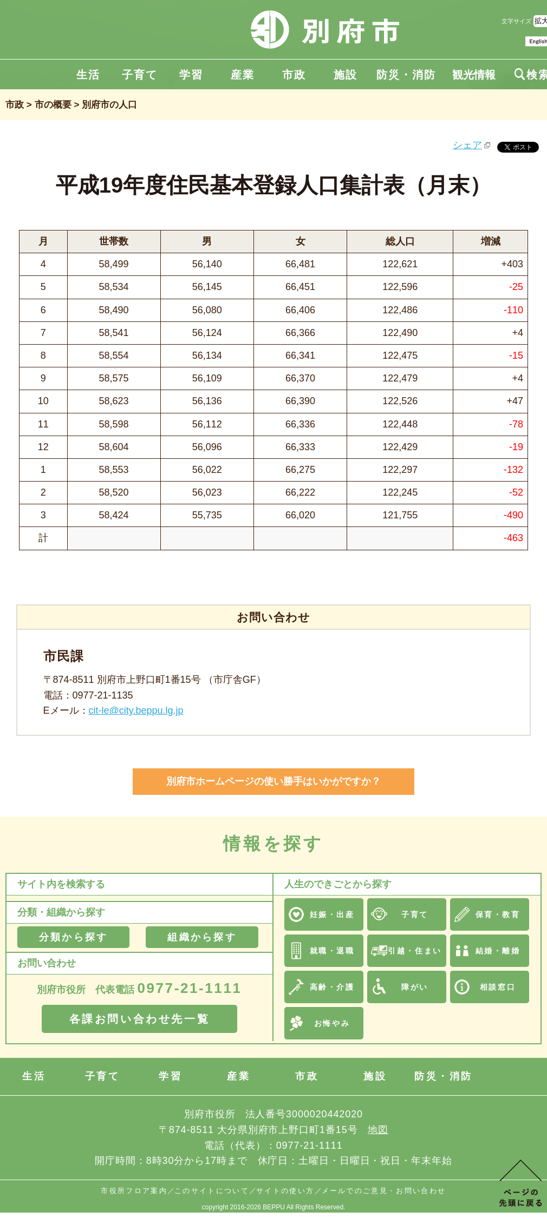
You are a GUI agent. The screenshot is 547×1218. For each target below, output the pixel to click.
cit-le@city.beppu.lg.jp (136, 710)
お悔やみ (332, 1023)
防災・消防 (406, 75)
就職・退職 (332, 950)
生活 (88, 75)
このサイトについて (211, 1191)
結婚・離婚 (498, 950)
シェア (467, 145)
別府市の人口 (109, 105)
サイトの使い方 (285, 1191)
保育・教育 (498, 914)
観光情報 (474, 75)
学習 (191, 75)
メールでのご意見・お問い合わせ (384, 1191)
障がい (414, 987)
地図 (378, 1129)
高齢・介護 (332, 987)
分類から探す (73, 937)
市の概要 (53, 105)
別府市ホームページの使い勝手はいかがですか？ (273, 781)
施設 (345, 75)
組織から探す (201, 937)
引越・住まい (414, 950)
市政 (294, 75)
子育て (140, 75)
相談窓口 (498, 987)
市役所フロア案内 (134, 1191)
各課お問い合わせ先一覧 (139, 1019)
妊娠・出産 (332, 914)
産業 (243, 75)
